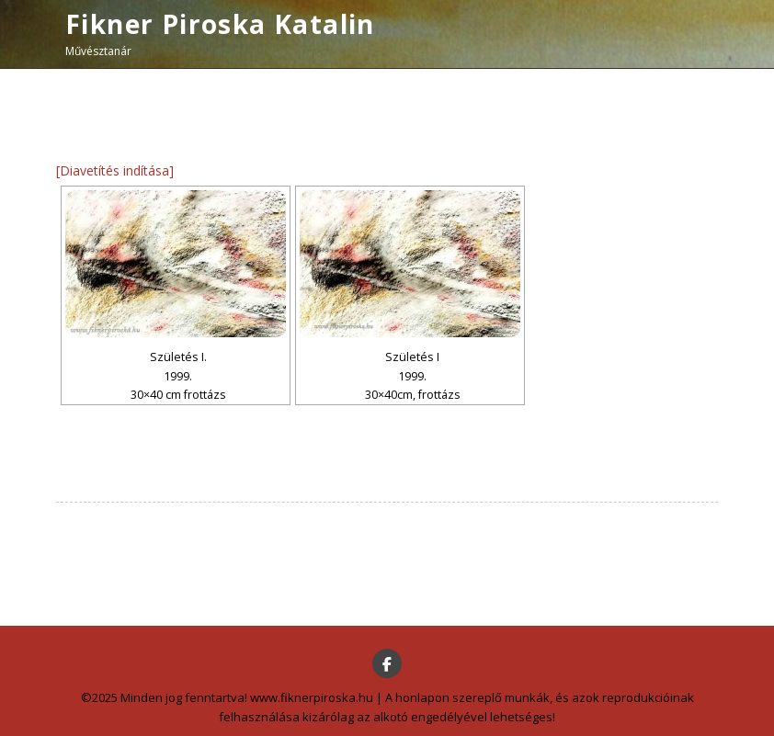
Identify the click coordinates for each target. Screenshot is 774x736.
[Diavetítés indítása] (115, 170)
